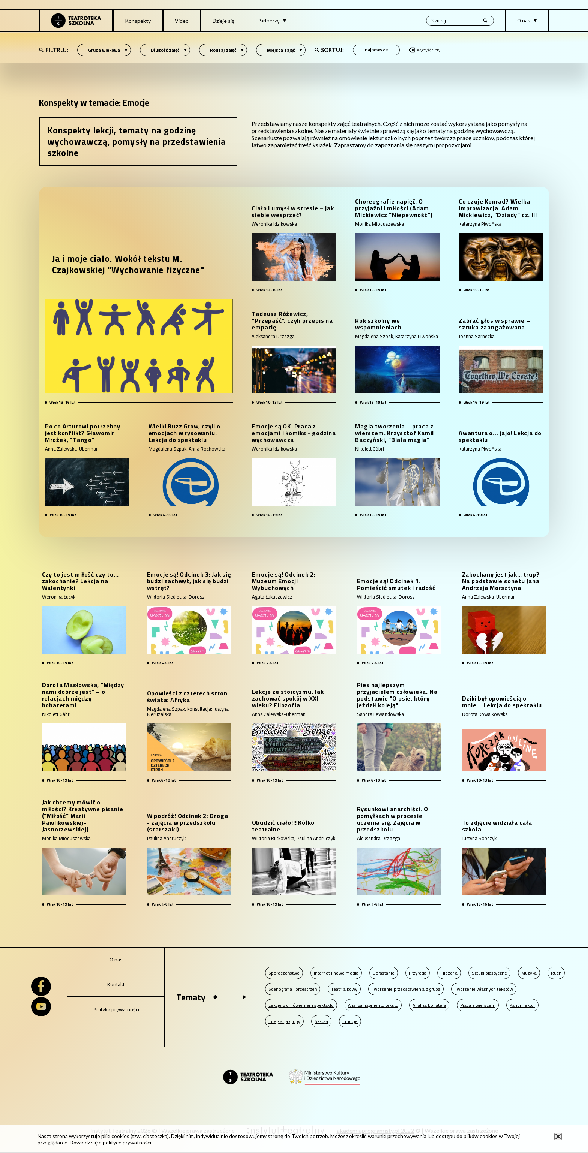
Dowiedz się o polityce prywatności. (111, 1142)
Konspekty (138, 21)
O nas (116, 959)
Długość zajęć (169, 50)
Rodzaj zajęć (227, 50)
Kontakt (115, 984)
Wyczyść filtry (424, 50)
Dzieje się (223, 21)
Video (182, 21)
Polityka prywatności (116, 1009)
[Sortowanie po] (376, 50)
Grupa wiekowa (108, 50)
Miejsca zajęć (285, 50)
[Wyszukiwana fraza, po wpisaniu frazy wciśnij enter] (460, 21)
